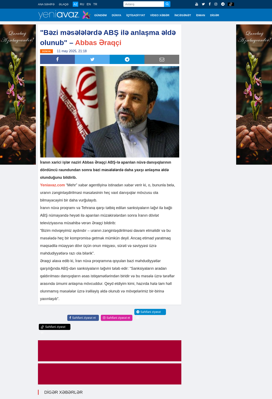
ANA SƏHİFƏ (46, 4)
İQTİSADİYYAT (135, 15)
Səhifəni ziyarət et (82, 317)
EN (89, 4)
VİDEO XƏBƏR (160, 15)
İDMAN (200, 15)
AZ (75, 4)
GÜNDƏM (100, 15)
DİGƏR (214, 15)
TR (95, 4)
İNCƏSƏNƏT (183, 15)
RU (82, 4)
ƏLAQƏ (64, 4)
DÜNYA (116, 15)
